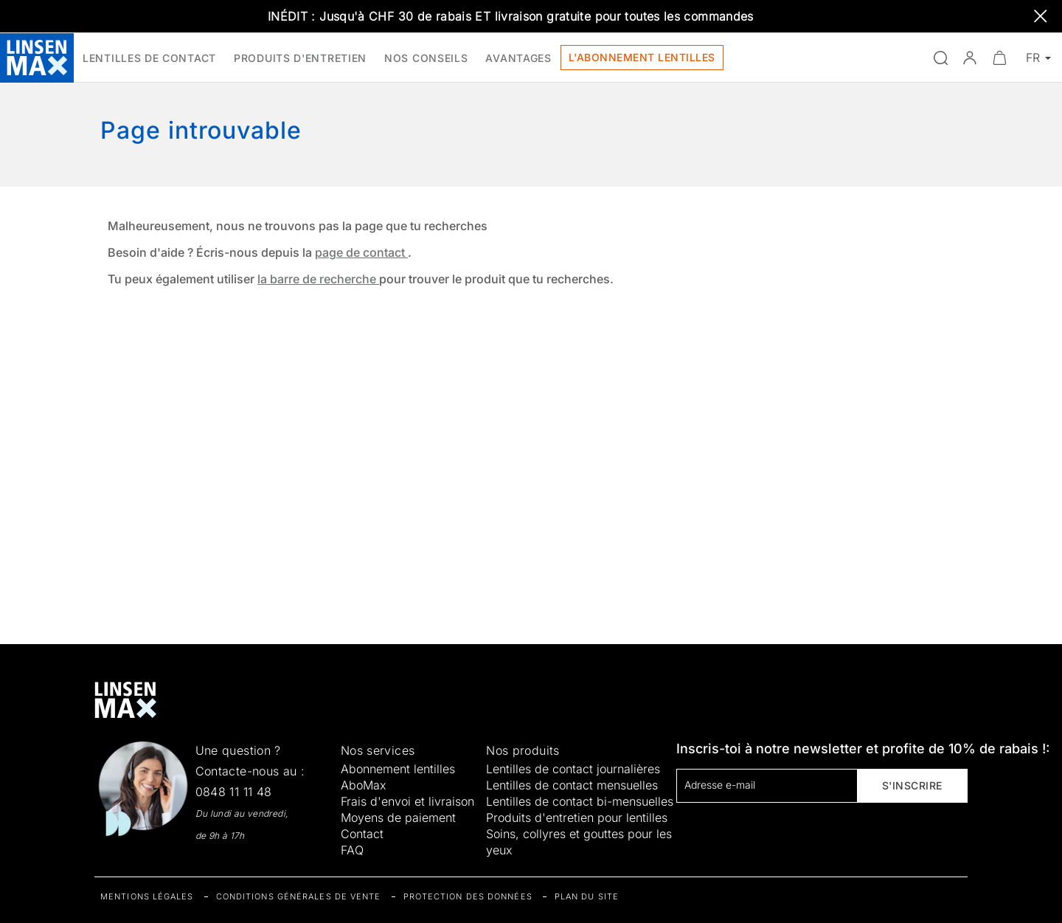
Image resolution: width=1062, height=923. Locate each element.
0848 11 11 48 (233, 791)
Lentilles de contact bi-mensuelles (579, 801)
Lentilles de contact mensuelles (572, 785)
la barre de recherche (318, 279)
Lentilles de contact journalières (573, 768)
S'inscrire (912, 785)
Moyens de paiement (398, 817)
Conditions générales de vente (298, 896)
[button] (970, 57)
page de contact (361, 252)
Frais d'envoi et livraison (407, 801)
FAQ (352, 850)
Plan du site (587, 896)
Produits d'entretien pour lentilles (576, 817)
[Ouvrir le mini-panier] (999, 57)
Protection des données (467, 896)
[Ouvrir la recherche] (940, 57)
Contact (362, 833)
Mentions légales (147, 896)
